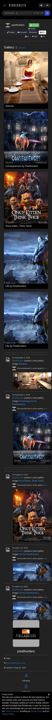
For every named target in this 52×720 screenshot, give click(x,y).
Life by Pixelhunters (15, 286)
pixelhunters (18, 361)
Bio (42, 32)
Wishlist (33, 32)
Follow (34, 25)
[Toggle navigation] (4, 5)
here (45, 368)
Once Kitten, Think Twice (18, 226)
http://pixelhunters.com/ (15, 663)
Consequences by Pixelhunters (21, 166)
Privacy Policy (7, 714)
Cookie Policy (36, 711)
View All (21, 48)
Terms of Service (12, 711)
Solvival (9, 106)
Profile (31, 29)
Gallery (11, 32)
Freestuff (22, 32)
